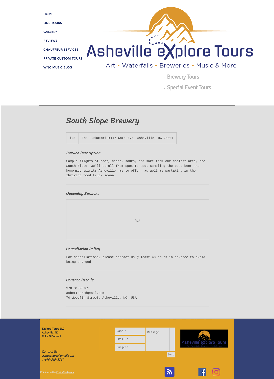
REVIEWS (50, 41)
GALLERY (50, 32)
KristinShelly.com (65, 372)
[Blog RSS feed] (169, 372)
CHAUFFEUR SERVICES (60, 49)
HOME (48, 14)
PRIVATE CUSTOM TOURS (62, 58)
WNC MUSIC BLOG (57, 67)
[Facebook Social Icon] (202, 372)
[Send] (171, 354)
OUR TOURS (52, 23)
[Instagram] (216, 372)
